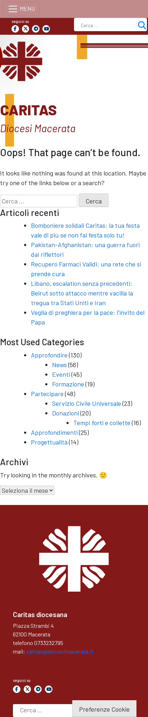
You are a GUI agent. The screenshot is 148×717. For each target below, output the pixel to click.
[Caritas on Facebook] (15, 29)
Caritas (28, 109)
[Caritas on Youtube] (46, 29)
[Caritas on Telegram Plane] (36, 29)
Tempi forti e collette (101, 423)
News (59, 365)
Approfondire (49, 355)
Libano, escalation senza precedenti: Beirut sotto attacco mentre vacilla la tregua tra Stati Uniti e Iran (82, 293)
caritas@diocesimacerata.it (59, 651)
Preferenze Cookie (104, 709)
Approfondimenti (54, 432)
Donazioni (65, 413)
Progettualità (49, 442)
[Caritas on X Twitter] (25, 29)
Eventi (61, 374)
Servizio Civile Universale (86, 403)
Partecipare (47, 394)
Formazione (68, 384)
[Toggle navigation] (21, 9)
